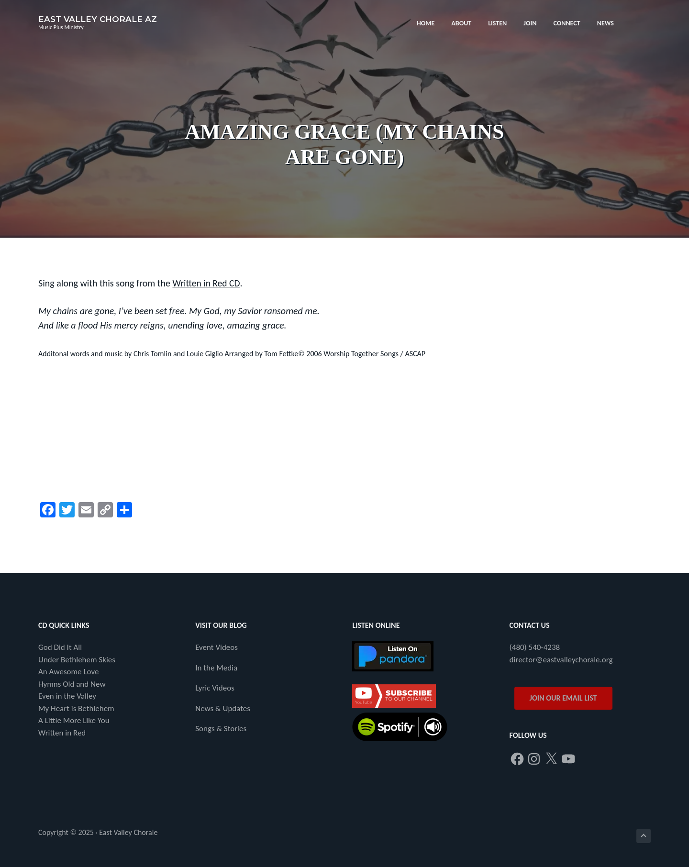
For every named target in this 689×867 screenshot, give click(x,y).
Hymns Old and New (72, 684)
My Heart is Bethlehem (76, 708)
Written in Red (62, 732)
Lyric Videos (214, 688)
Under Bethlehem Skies (76, 659)
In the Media (216, 667)
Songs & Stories (220, 729)
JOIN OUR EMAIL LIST (563, 697)
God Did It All (60, 647)
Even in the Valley (67, 696)
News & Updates (222, 708)
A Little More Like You (74, 720)
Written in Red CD (206, 283)
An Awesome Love (68, 672)
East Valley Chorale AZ (97, 19)
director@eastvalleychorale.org (561, 659)
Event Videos (216, 647)
